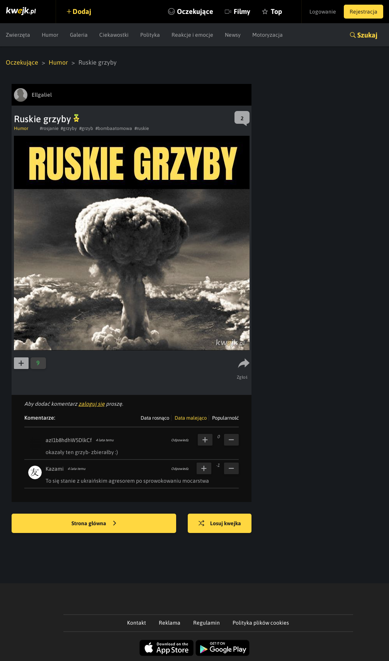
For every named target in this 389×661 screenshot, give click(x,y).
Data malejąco (191, 418)
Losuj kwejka (220, 523)
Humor (50, 35)
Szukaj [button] (367, 35)
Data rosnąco (155, 418)
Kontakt (136, 623)
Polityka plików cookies (261, 623)
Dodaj (82, 11)
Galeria (79, 35)
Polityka (150, 35)
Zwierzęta (18, 35)
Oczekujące (195, 11)
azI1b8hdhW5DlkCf (69, 440)
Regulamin (206, 623)
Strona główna (93, 523)
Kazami (55, 469)
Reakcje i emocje (192, 35)
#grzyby (69, 128)
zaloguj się (91, 404)
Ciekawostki (114, 35)
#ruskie (141, 128)
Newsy (233, 35)
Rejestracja (363, 12)
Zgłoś (242, 377)
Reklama (169, 623)
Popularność (225, 418)
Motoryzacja (267, 35)
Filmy (242, 11)
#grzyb (86, 128)
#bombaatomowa (113, 128)
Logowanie (322, 12)
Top (276, 11)
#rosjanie (49, 128)
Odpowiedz (180, 440)
